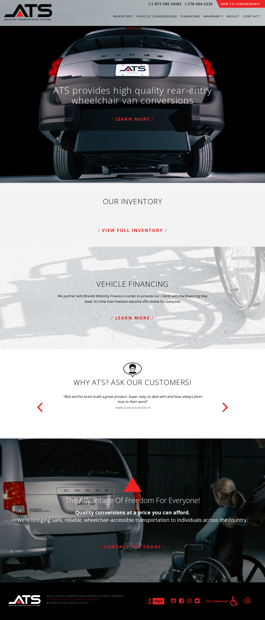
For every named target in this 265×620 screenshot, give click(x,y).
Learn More (132, 119)
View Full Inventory (132, 230)
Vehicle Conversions (157, 16)
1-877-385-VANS (165, 4)
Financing (190, 16)
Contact (251, 16)
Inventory (123, 16)
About (233, 16)
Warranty (213, 16)
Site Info (66, 600)
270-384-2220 (199, 4)
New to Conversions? (240, 4)
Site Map (51, 600)
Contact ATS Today (132, 547)
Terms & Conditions (88, 600)
